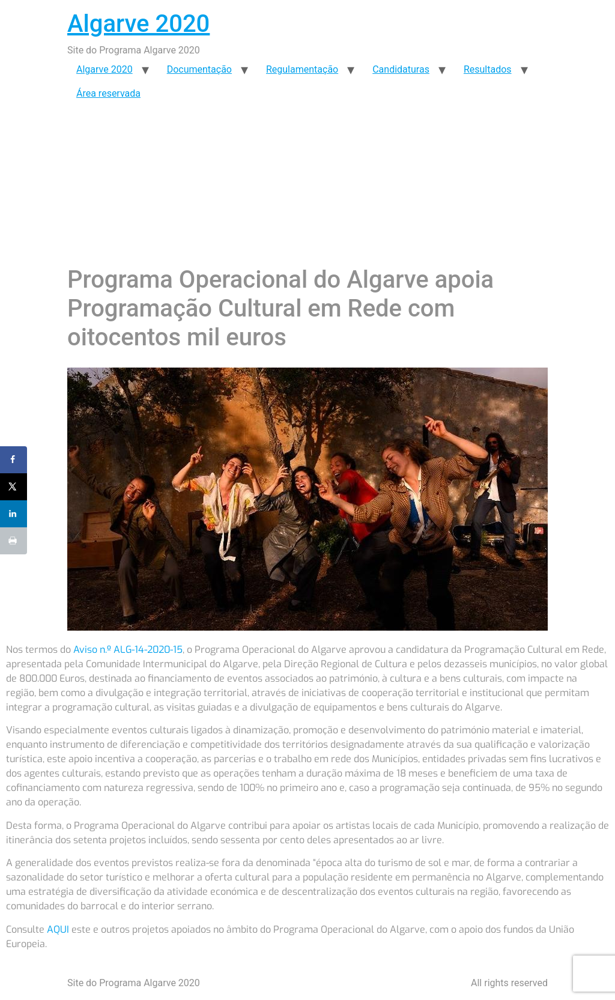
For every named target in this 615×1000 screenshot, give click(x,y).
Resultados (488, 69)
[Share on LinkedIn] (13, 513)
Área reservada (108, 93)
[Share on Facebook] (13, 459)
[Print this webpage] (13, 540)
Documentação (199, 69)
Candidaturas (400, 69)
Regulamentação (302, 69)
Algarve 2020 (138, 24)
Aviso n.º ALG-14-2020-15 (128, 649)
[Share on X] (13, 486)
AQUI (58, 929)
